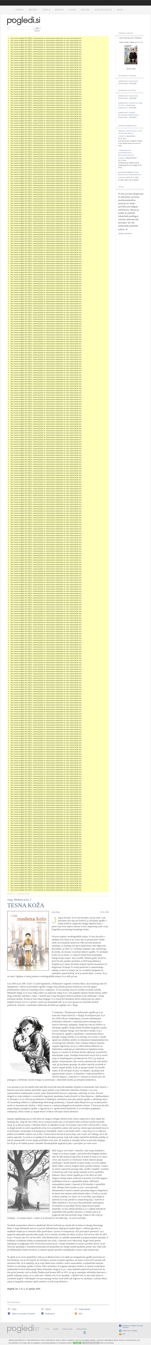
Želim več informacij (107, 1343)
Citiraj (14, 1309)
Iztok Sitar (56, 912)
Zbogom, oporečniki (125, 233)
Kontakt (55, 1329)
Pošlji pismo (50, 1314)
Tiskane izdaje (103, 10)
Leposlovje (23, 894)
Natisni (48, 1309)
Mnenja (59, 10)
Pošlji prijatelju (84, 1309)
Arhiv (120, 10)
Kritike (85, 10)
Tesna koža (133, 81)
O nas (47, 1329)
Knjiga (46, 10)
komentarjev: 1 (123, 108)
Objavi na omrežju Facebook (23, 1314)
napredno (37, 30)
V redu (77, 1343)
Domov (19, 10)
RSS (80, 1314)
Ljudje (72, 10)
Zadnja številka (81, 1329)
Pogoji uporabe (67, 1329)
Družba (33, 10)
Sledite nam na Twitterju (129, 1330)
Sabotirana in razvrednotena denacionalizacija (126, 153)
